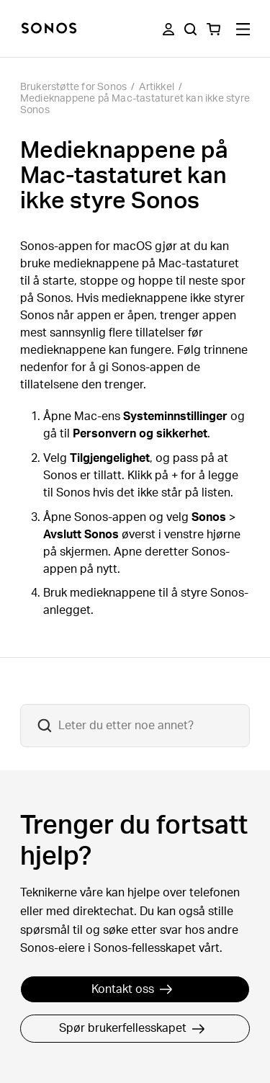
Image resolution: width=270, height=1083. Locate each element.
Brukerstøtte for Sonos (73, 87)
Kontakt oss (132, 989)
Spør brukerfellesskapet (132, 1028)
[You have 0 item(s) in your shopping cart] (213, 29)
